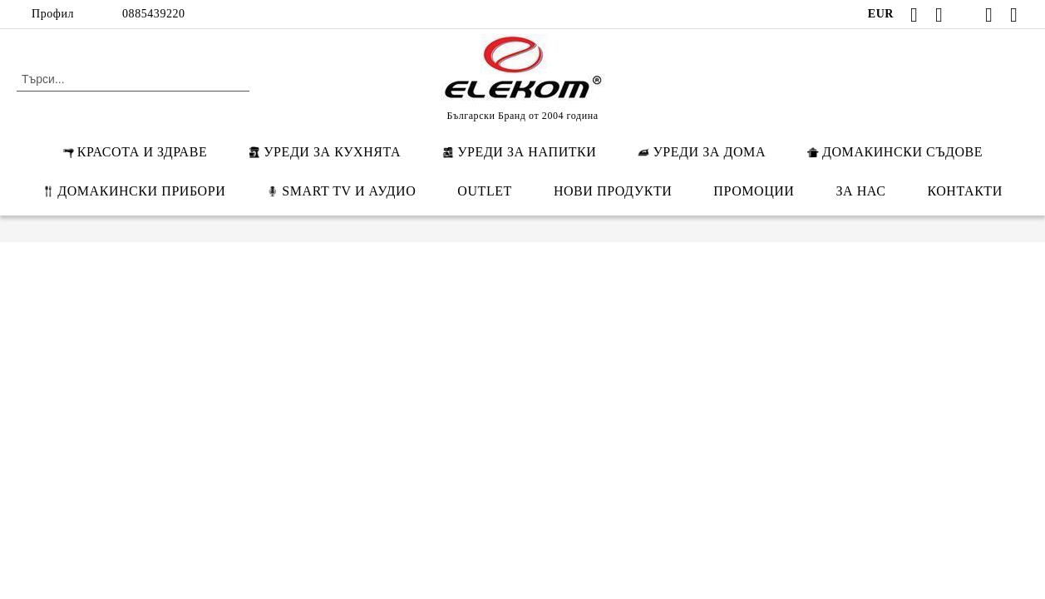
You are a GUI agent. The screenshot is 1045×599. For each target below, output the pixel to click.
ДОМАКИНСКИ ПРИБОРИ (133, 191)
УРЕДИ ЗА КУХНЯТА (325, 152)
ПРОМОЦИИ (753, 191)
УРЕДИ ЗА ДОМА (702, 152)
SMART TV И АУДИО (341, 191)
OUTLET (484, 191)
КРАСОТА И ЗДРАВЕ (134, 152)
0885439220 (153, 13)
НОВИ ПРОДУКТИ (613, 191)
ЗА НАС (861, 191)
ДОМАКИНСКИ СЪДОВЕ (895, 152)
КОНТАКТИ (964, 191)
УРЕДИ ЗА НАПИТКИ (519, 152)
